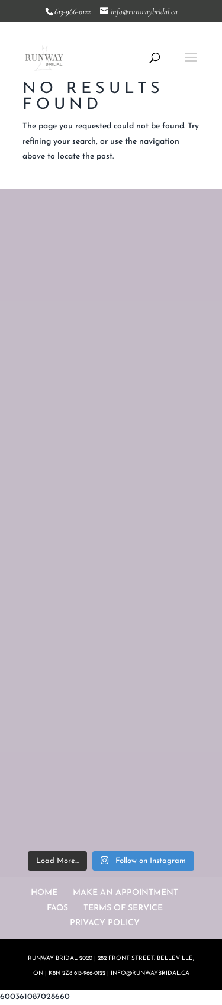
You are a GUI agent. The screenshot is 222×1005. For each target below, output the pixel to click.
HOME (44, 892)
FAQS (57, 908)
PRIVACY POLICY (105, 923)
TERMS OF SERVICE (123, 908)
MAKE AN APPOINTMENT (125, 892)
